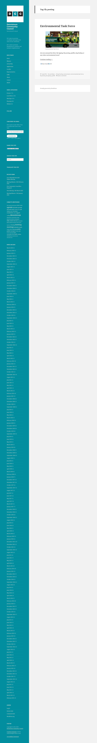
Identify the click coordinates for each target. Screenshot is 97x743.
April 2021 (9, 388)
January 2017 (10, 506)
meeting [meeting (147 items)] (18, 224)
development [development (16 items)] (16, 219)
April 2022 (9, 355)
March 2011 (10, 695)
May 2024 (9, 299)
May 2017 (9, 498)
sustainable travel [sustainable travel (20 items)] (10, 234)
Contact (9, 80)
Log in (8, 708)
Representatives (11, 72)
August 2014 (10, 585)
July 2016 (9, 523)
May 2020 (9, 415)
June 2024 (9, 296)
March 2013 (10, 630)
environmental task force (77, 74)
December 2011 (11, 671)
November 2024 (11, 288)
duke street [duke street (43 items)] (10, 221)
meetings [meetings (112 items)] (10, 227)
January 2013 (10, 636)
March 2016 (10, 533)
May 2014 (9, 593)
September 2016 (11, 517)
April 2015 (9, 563)
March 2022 (10, 358)
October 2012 (10, 644)
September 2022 (11, 345)
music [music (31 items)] (20, 227)
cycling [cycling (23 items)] (8, 215)
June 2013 (9, 622)
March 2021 (10, 390)
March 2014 (10, 598)
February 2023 (10, 331)
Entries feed (10, 711)
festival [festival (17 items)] (8, 222)
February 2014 (10, 601)
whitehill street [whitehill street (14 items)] (15, 235)
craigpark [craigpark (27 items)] (17, 212)
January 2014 (10, 603)
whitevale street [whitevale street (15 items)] (9, 237)
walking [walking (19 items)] (19, 234)
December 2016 (11, 509)
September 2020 (11, 407)
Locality (9, 69)
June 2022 (9, 350)
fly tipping (48, 75)
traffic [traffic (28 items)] (15, 234)
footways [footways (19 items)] (14, 222)
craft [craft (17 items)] (14, 212)
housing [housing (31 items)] (13, 225)
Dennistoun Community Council (12, 26)
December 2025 (11, 256)
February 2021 (10, 393)
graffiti (53, 75)
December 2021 (11, 366)
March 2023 (10, 328)
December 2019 (11, 426)
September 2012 (11, 647)
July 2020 (9, 409)
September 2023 (11, 318)
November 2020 (11, 401)
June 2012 (9, 655)
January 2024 (10, 307)
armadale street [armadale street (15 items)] (17, 209)
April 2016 (9, 531)
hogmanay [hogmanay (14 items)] (8, 224)
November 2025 (11, 258)
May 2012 (9, 657)
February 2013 (10, 633)
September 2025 (11, 264)
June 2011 (9, 687)
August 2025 (10, 266)
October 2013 (10, 611)
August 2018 (10, 458)
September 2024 (11, 293)
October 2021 (10, 372)
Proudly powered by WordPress (48, 88)
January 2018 (10, 477)
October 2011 (10, 676)
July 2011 (9, 684)
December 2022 (11, 337)
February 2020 (10, 420)
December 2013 (11, 606)
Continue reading (46, 59)
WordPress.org (10, 716)
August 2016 (10, 520)
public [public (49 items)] (19, 229)
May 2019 (9, 442)
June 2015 (9, 558)
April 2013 (9, 628)
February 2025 (10, 280)
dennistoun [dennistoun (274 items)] (15, 215)
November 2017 (11, 482)
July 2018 (9, 461)
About (8, 77)
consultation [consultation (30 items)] (10, 213)
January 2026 (10, 253)
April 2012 (9, 660)
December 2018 (11, 450)
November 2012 (11, 641)
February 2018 (10, 474)
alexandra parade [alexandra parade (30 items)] (17, 207)
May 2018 (9, 466)
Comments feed (11, 713)
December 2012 (11, 638)
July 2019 (9, 436)
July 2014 (9, 587)
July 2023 (9, 320)
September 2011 (11, 679)
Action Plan (10, 64)
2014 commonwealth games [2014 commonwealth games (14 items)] (11, 205)
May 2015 (9, 560)
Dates (8, 58)
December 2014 (11, 574)
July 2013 (9, 620)
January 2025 (10, 283)
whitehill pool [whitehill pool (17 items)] (9, 236)
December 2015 (11, 541)
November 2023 (11, 312)
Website (9, 104)
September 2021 (11, 374)
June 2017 (9, 496)
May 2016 (9, 528)
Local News (10, 96)
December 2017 (11, 479)
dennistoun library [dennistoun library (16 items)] (10, 219)
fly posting (43, 75)
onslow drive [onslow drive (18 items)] (9, 229)
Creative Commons (12, 731)
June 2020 (9, 412)
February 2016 (10, 536)
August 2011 (10, 682)
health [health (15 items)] (17, 222)
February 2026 (10, 250)
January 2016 (10, 539)
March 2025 (10, 277)
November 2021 (11, 369)
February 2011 (10, 698)
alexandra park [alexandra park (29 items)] (10, 209)
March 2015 (10, 566)
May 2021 (9, 385)
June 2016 (9, 525)
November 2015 (11, 544)
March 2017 (10, 504)
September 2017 (11, 488)
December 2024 (11, 285)
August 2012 (10, 649)
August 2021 (10, 377)
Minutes (9, 61)
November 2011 (11, 673)
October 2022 (10, 342)
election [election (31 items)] (16, 221)
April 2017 (9, 501)
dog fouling (60, 74)
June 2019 (9, 439)
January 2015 (10, 571)
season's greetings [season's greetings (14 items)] (10, 232)
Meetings (9, 98)
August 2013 (10, 617)
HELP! (8, 82)
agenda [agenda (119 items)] (9, 207)
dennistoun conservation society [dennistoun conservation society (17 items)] (13, 217)
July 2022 (9, 347)
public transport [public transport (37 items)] (11, 231)
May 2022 (9, 353)
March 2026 (10, 248)
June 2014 (9, 590)
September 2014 (11, 582)
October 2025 (10, 261)
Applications (10, 66)
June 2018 (9, 463)
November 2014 (11, 576)
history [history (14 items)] (20, 222)
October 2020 (10, 404)
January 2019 (10, 447)
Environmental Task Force (57, 26)
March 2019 (10, 444)
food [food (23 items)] (11, 222)
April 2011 (9, 692)
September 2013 (11, 614)
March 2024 (10, 302)
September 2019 (11, 434)
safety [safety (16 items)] (19, 231)
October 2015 (10, 547)
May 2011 (9, 690)
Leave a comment (61, 75)
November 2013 (11, 609)
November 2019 (11, 428)
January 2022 (10, 364)
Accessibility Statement (13, 736)
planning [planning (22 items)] (15, 229)
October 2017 (10, 485)
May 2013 (9, 625)
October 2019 (10, 431)
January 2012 (10, 668)
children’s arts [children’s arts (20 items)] (10, 211)
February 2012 (10, 665)
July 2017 (9, 493)
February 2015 (10, 568)
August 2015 (10, 552)
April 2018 (9, 469)
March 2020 (10, 417)
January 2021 (10, 396)
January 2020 (10, 423)
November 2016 (11, 512)
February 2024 (10, 304)
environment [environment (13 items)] (20, 220)
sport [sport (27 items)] (14, 232)
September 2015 (11, 549)
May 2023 (9, 326)
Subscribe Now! (12, 136)
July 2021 (9, 380)
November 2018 (11, 452)
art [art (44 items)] (21, 209)
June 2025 (9, 269)
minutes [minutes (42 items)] (16, 227)
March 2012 (10, 663)
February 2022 (10, 361)
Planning (9, 101)
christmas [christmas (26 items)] (15, 211)
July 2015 (9, 555)
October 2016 (10, 514)
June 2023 (9, 323)
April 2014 (9, 595)
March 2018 (10, 471)
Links (8, 74)
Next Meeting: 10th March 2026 (15, 190)
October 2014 (10, 579)
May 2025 (9, 272)
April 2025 (9, 275)
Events (8, 93)
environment (66, 74)
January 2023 (10, 334)
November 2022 (11, 339)
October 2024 (10, 291)
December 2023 (11, 310)
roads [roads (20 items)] (17, 231)
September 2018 (11, 455)
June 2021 (9, 382)
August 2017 (10, 490)
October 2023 (10, 315)
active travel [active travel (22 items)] (19, 205)
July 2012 (9, 652)
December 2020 (11, 399)
